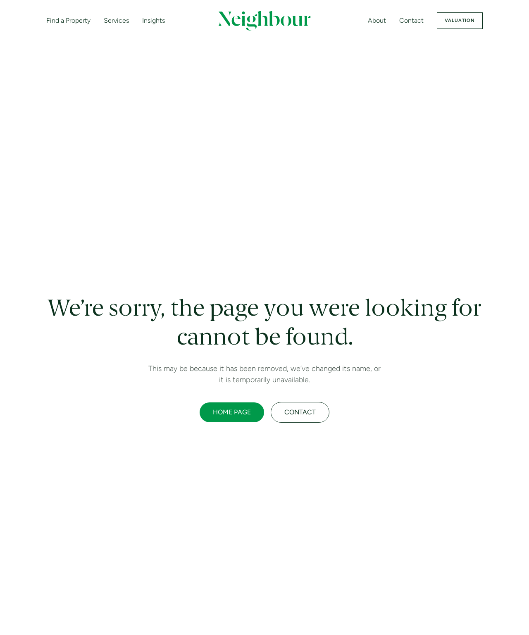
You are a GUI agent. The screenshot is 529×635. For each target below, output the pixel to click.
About (377, 20)
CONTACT (300, 412)
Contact (411, 20)
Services (116, 20)
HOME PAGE (232, 412)
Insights (153, 20)
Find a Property (68, 20)
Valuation (460, 20)
